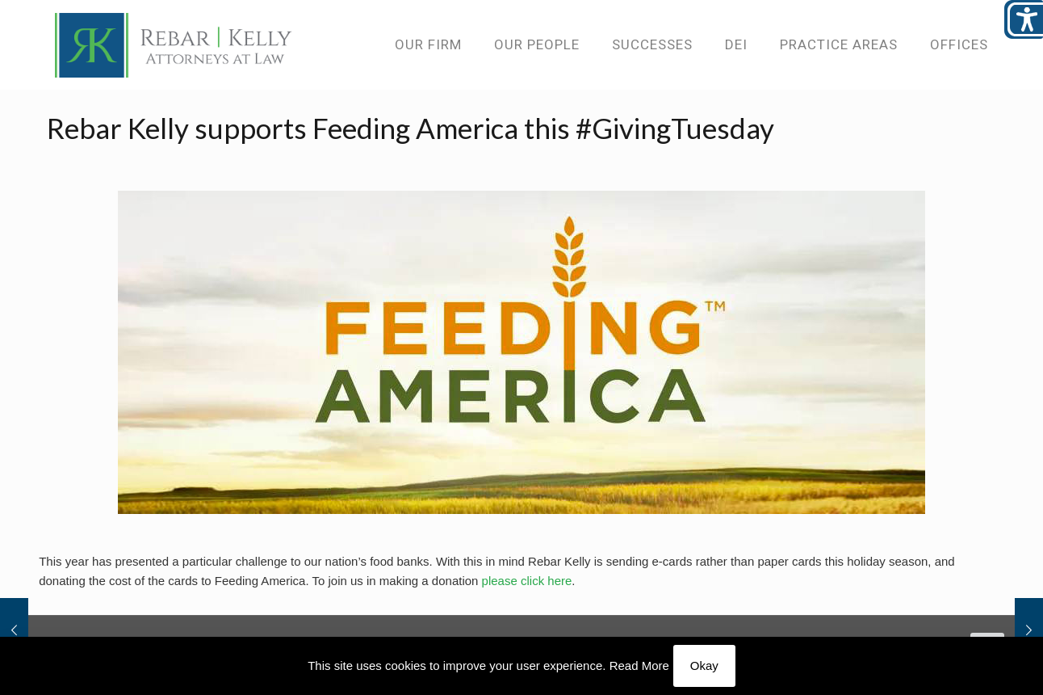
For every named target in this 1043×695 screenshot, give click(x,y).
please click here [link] (527, 581)
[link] (173, 44)
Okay (704, 665)
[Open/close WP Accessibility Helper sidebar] (1023, 19)
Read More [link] (639, 665)
